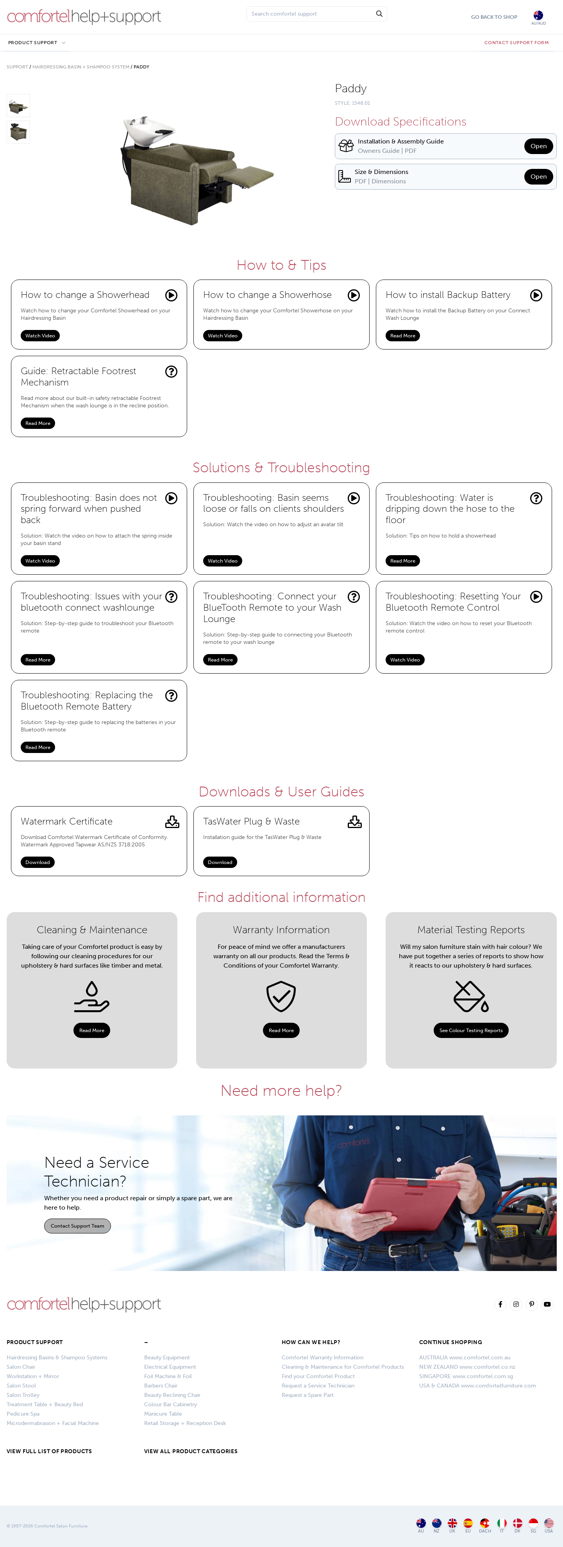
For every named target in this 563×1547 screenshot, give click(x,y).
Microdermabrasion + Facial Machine (53, 1423)
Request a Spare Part (308, 1395)
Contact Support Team (77, 1226)
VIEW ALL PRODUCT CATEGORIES (191, 1451)
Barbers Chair (160, 1385)
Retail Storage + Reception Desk (185, 1423)
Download (37, 862)
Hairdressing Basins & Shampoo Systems (57, 1357)
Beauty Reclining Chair (172, 1395)
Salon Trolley (23, 1395)
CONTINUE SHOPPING (451, 1342)
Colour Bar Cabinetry (170, 1404)
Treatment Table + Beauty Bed (45, 1404)
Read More (402, 336)
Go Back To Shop (494, 17)
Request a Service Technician (318, 1385)
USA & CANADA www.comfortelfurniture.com (477, 1385)
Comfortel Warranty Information (322, 1357)
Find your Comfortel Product (318, 1376)
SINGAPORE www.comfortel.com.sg (466, 1376)
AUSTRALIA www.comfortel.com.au (464, 1357)
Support (17, 67)
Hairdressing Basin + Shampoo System (80, 67)
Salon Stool (21, 1385)
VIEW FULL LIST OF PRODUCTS (49, 1451)
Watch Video (40, 336)
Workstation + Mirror (33, 1376)
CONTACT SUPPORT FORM (516, 42)
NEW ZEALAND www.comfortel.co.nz (467, 1367)
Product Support (32, 42)
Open (539, 146)
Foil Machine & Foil (168, 1376)
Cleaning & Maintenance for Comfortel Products (343, 1367)
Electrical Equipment (170, 1367)
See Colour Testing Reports (471, 1030)
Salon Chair (21, 1367)
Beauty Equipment (167, 1357)
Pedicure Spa (23, 1414)
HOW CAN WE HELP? (311, 1342)
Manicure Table (163, 1414)
